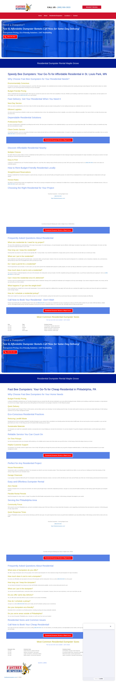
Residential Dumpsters (55, 15)
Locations (67, 15)
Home (40, 15)
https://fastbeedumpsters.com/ (58, 198)
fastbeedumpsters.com (10, 677)
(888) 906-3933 (63, 7)
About (45, 15)
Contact (75, 15)
